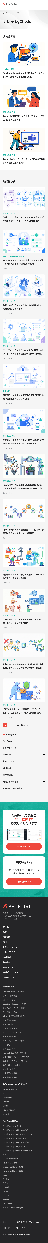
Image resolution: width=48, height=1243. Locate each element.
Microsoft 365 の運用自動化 (14, 1016)
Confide (6, 1179)
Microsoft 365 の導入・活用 (14, 991)
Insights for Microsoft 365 (13, 1166)
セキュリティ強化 (10, 1036)
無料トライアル (10, 977)
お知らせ (7, 962)
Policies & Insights (10, 1162)
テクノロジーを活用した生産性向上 (17, 1057)
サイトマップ (8, 1222)
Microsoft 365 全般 (10, 1089)
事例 (5, 942)
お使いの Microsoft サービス (16, 1084)
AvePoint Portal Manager (13, 1207)
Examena (6, 1199)
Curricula (6, 1195)
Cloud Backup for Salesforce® (15, 1138)
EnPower (6, 1183)
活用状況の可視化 (10, 1020)
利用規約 (6, 1228)
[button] (43, 4)
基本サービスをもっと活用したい (16, 1061)
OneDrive (6, 1105)
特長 (5, 931)
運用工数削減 (8, 1024)
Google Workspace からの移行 (15, 1004)
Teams (5, 1093)
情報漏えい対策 (9, 1048)
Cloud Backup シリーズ (12, 1126)
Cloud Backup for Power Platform (16, 1142)
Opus (5, 1175)
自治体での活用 (9, 1069)
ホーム (6, 926)
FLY (4, 1154)
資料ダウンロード (10, 972)
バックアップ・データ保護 (13, 1040)
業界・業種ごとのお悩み (12, 1065)
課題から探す (9, 986)
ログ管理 (6, 1044)
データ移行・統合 (10, 1012)
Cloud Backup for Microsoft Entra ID (17, 1150)
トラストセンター (20, 1228)
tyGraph (6, 1187)
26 (18, 725)
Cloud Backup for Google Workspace (17, 1134)
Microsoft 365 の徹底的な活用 (14, 1053)
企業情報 (7, 957)
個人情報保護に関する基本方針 (29, 1222)
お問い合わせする (24, 881)
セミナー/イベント (11, 947)
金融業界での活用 (10, 1077)
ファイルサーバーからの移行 (14, 1008)
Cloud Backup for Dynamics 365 (15, 1146)
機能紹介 (7, 936)
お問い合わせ (9, 967)
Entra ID (6, 1114)
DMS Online (7, 1203)
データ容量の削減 (10, 1028)
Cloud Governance (10, 1158)
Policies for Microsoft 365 (13, 1171)
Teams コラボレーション (13, 1032)
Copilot (6, 1101)
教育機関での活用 (10, 1073)
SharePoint (7, 1097)
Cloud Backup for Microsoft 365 (15, 1130)
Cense (5, 1191)
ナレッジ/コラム (10, 952)
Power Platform (9, 1110)
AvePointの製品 (10, 1120)
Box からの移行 (9, 999)
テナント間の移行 (10, 995)
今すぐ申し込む (24, 846)
